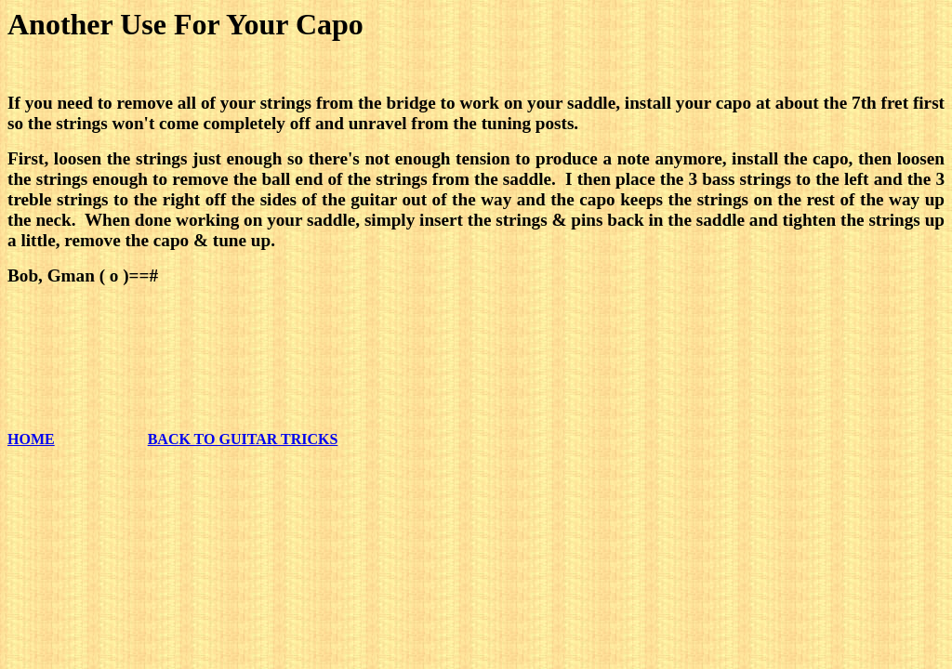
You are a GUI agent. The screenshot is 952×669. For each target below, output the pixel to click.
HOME (31, 439)
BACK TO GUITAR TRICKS (243, 439)
